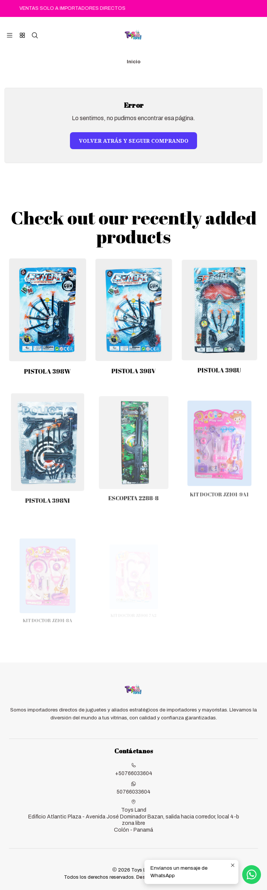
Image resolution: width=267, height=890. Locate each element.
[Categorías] (22, 35)
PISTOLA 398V (133, 362)
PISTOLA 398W (47, 366)
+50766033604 (133, 769)
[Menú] (10, 35)
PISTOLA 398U (219, 357)
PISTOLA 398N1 (47, 483)
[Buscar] (35, 35)
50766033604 (133, 788)
